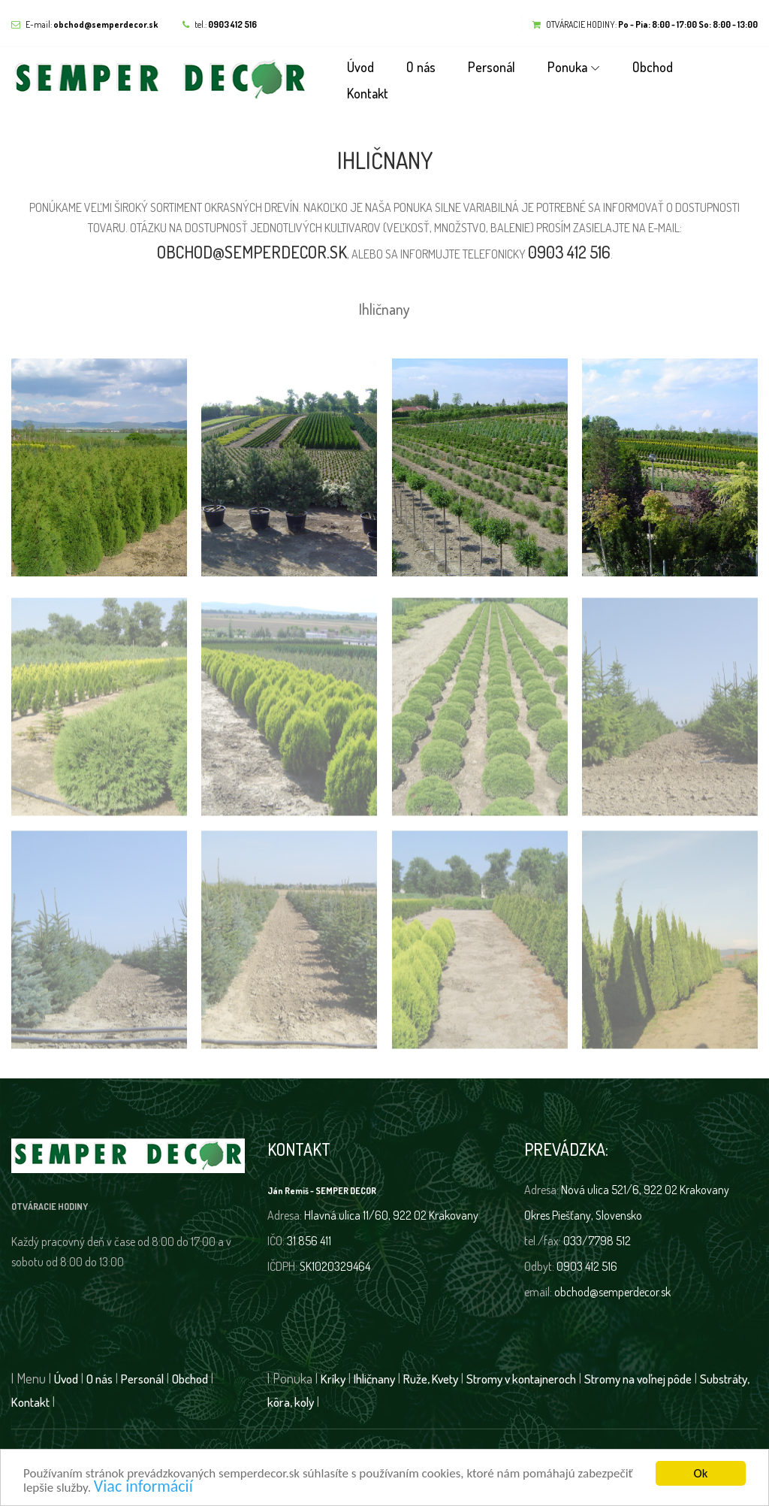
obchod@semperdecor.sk (252, 251)
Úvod (360, 67)
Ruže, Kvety (430, 1379)
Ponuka (567, 67)
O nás (421, 67)
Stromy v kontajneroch (521, 1379)
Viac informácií (143, 1487)
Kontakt (367, 93)
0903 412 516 (569, 251)
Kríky (333, 1379)
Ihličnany (384, 309)
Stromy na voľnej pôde (638, 1379)
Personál (491, 67)
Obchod (652, 67)
